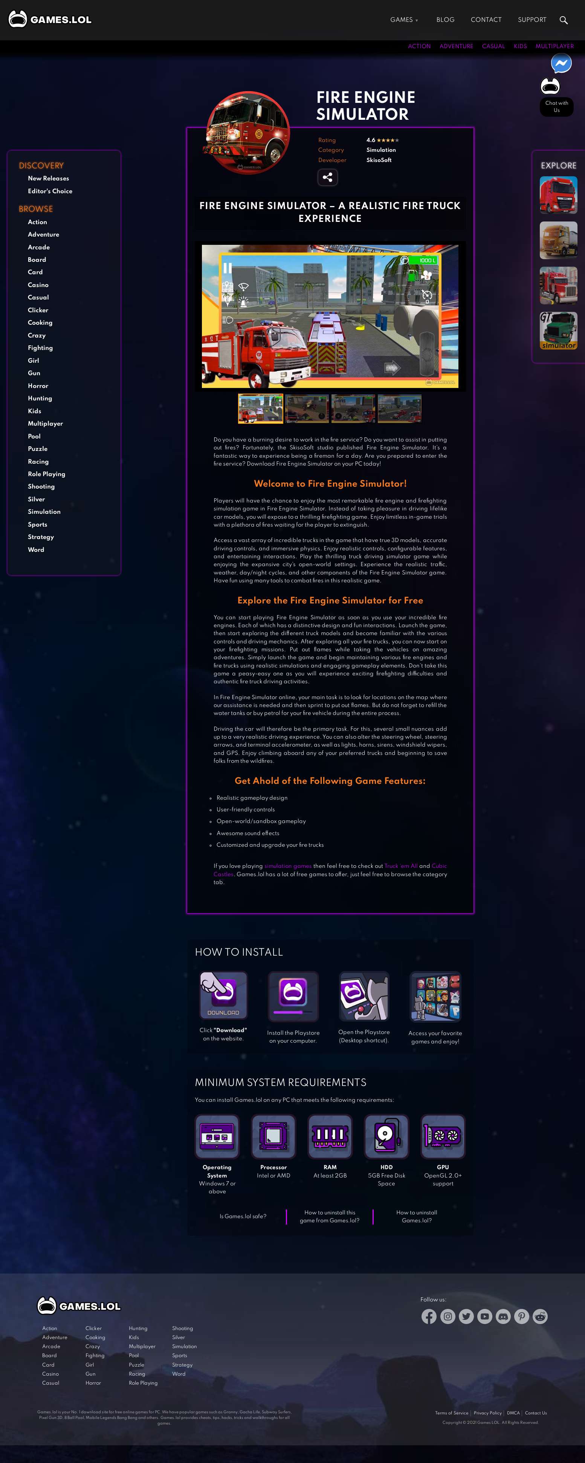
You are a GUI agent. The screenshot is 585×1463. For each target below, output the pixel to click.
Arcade (39, 247)
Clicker (38, 310)
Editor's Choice (50, 191)
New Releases (48, 179)
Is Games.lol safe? (243, 1216)
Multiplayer (555, 46)
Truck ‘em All (401, 866)
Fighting (40, 348)
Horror (38, 386)
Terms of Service (452, 1413)
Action (419, 46)
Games (401, 20)
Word (36, 550)
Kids (520, 46)
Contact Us (536, 1413)
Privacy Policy (488, 1413)
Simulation (44, 512)
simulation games (288, 866)
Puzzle (37, 449)
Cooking (40, 323)
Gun (34, 373)
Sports (37, 525)
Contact (486, 20)
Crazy (37, 336)
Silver (36, 499)
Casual (493, 46)
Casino (38, 285)
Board (37, 260)
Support (532, 20)
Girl (33, 361)
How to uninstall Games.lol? (416, 1216)
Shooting (41, 487)
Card (35, 272)
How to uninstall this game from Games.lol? (330, 1216)
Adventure (456, 46)
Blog (446, 20)
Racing (38, 462)
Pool (34, 437)
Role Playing (47, 474)
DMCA (513, 1413)
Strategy (41, 537)
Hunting (40, 399)
